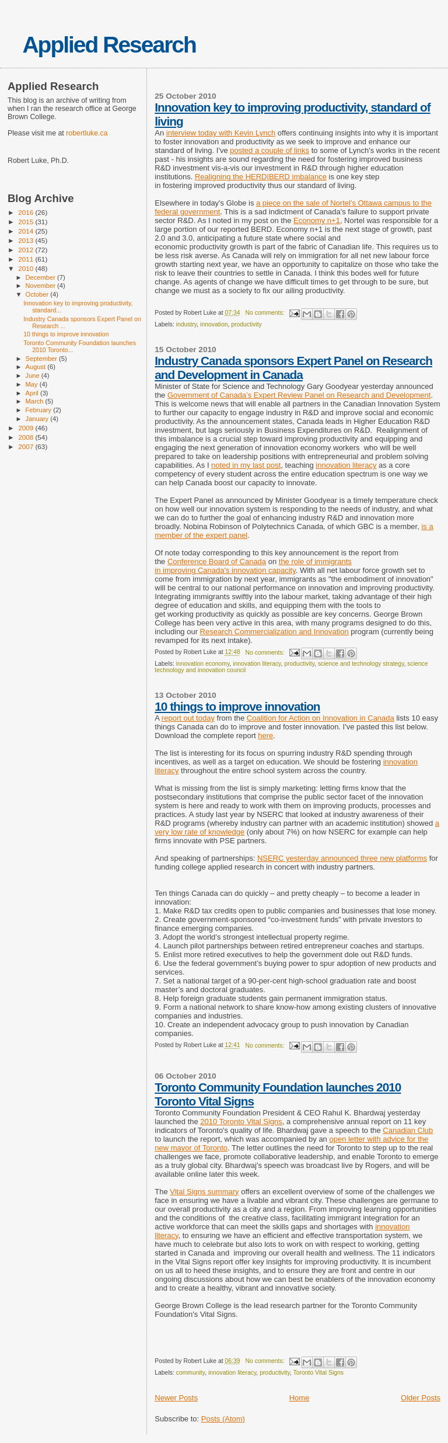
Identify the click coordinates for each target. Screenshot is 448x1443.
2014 (26, 231)
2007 (26, 446)
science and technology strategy (361, 663)
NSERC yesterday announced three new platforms (342, 858)
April (33, 393)
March (36, 401)
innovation (214, 324)
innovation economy (203, 663)
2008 (26, 437)
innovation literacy (346, 465)
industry (186, 324)
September (43, 358)
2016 (26, 212)
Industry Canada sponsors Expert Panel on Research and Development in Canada (293, 367)
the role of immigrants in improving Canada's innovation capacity (253, 566)
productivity (246, 324)
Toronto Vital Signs (318, 1372)
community (190, 1372)
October (38, 294)
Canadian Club (408, 1130)
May (33, 384)
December (41, 277)
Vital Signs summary (204, 1191)
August (37, 366)
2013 (26, 240)
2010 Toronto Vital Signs (241, 1121)
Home (299, 1397)
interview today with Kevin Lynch (220, 132)
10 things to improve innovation (237, 706)
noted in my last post (246, 465)
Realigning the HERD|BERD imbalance (261, 176)
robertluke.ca (86, 133)
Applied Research (108, 44)
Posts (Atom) (223, 1418)
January (38, 418)
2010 (26, 268)
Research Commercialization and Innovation (274, 631)
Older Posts (420, 1397)
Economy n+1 (316, 220)
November (41, 285)
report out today (188, 718)
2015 (26, 221)
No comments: (266, 313)
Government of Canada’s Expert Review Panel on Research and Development (298, 395)
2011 (26, 259)
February (40, 409)
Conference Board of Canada (216, 561)
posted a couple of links (269, 150)
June (33, 375)
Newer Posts (176, 1397)
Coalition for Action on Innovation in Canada (320, 718)
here (265, 735)
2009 (26, 428)
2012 (26, 249)
